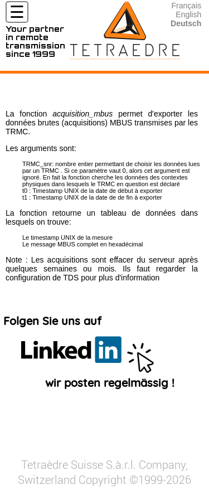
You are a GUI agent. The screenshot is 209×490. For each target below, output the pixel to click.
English (188, 14)
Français (187, 5)
